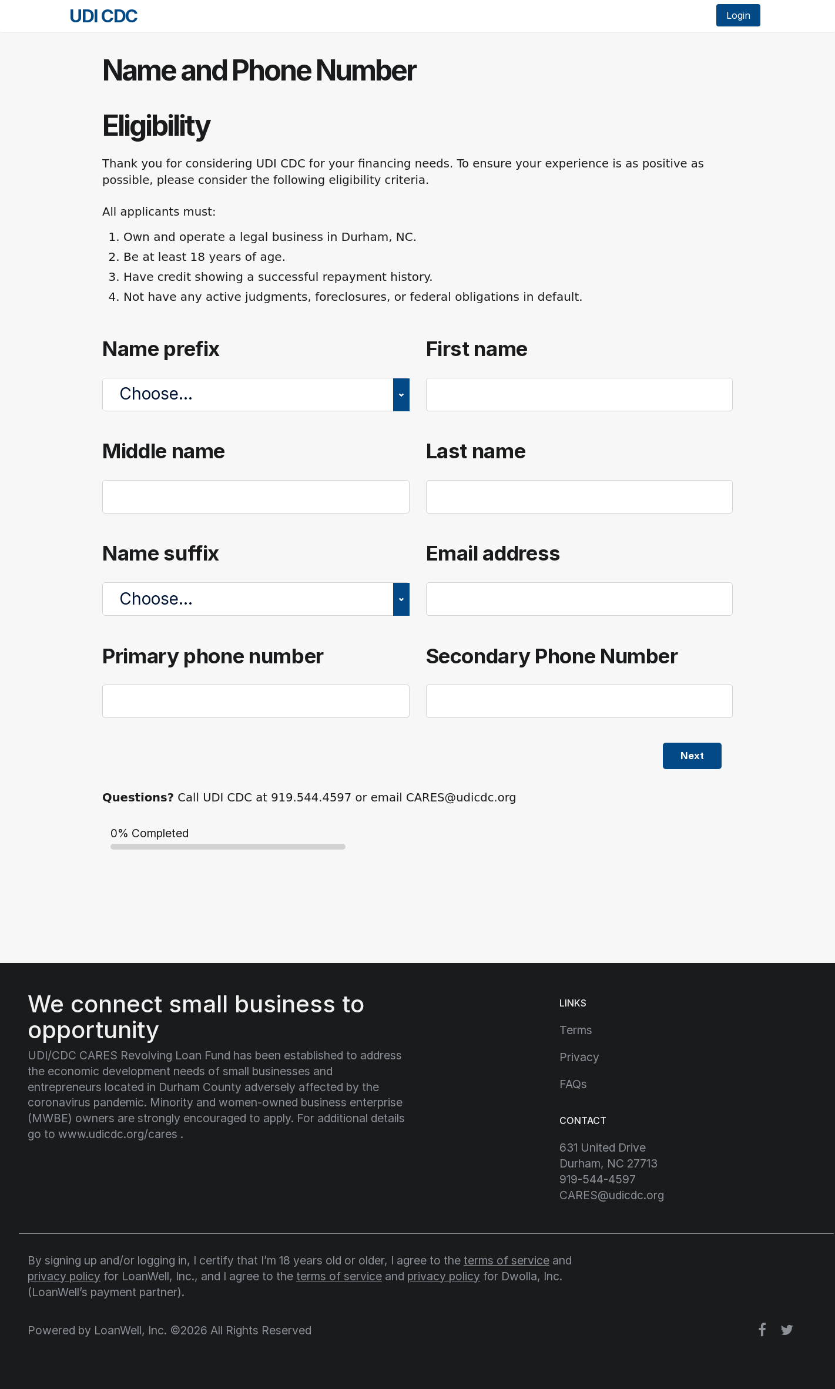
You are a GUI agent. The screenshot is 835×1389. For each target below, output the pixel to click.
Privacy (579, 1057)
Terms (575, 1030)
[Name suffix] (256, 599)
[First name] (579, 394)
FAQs (573, 1084)
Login (738, 15)
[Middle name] (256, 497)
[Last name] (579, 497)
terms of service (506, 1260)
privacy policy (64, 1276)
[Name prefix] (256, 394)
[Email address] (579, 599)
